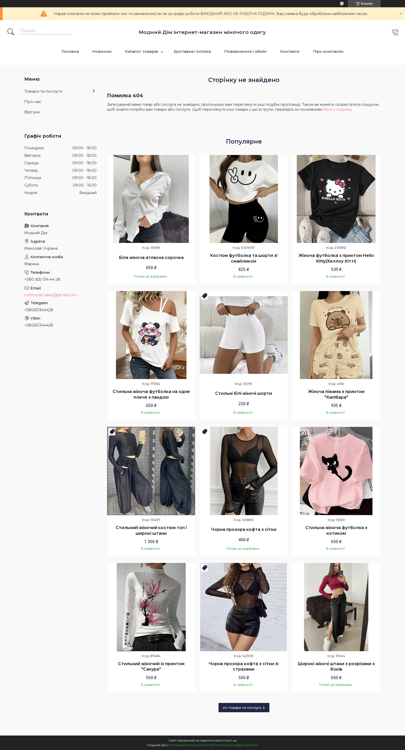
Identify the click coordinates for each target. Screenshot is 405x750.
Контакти (290, 51)
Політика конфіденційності (236, 745)
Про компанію (328, 51)
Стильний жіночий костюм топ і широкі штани (151, 530)
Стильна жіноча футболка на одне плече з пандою (151, 394)
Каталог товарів (141, 51)
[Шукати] (11, 32)
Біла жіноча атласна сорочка (151, 257)
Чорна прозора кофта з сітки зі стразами (243, 666)
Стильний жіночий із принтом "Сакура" (151, 666)
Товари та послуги (43, 91)
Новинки (102, 51)
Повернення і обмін (245, 51)
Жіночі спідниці (337, 109)
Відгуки (32, 111)
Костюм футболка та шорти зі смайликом (243, 258)
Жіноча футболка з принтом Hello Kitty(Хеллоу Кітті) (336, 258)
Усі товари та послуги (242, 708)
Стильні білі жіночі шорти (243, 393)
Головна (70, 51)
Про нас (32, 101)
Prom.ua (230, 740)
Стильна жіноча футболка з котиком (336, 530)
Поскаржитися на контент (190, 745)
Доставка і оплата (192, 51)
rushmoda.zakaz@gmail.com (50, 295)
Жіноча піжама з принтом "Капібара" (336, 394)
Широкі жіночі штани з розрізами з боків (336, 666)
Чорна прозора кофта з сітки (243, 529)
